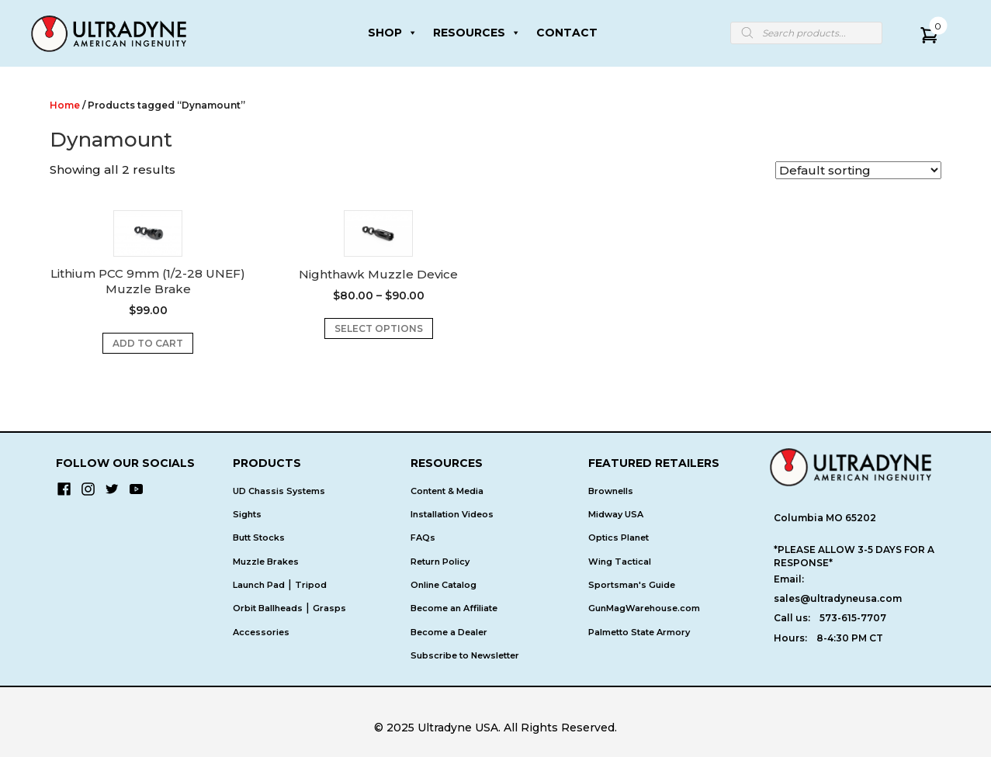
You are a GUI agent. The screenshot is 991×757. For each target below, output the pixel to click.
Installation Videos (452, 514)
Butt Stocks (259, 537)
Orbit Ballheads (268, 608)
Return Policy (440, 561)
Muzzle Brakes (266, 561)
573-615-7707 (852, 618)
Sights (247, 514)
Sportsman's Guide (631, 584)
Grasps (329, 608)
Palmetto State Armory (639, 632)
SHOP (393, 32)
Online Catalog (443, 584)
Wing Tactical (619, 561)
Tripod (311, 584)
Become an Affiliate (454, 608)
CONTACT (567, 33)
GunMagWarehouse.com (644, 608)
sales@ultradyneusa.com (838, 598)
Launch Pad (259, 584)
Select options (378, 328)
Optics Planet (618, 537)
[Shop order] (858, 170)
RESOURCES (477, 32)
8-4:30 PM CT (849, 638)
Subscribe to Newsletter (465, 655)
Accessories (261, 632)
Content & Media (447, 491)
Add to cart (148, 343)
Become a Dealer (449, 632)
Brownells (610, 491)
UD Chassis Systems (279, 491)
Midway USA (615, 514)
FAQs (423, 537)
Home (65, 105)
